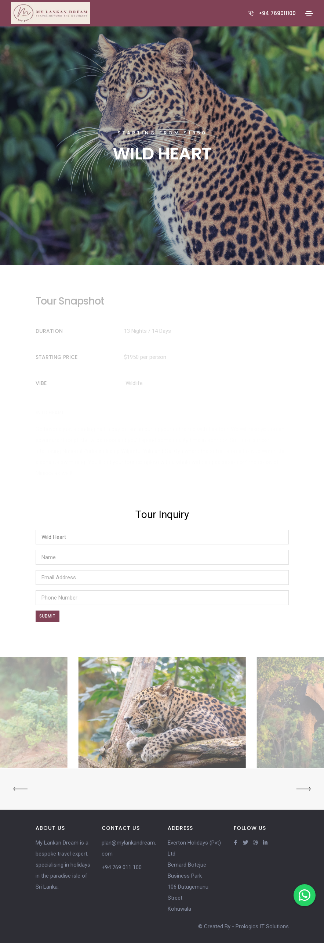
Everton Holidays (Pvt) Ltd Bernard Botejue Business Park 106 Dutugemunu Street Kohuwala (194, 875)
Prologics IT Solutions (262, 926)
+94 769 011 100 (122, 867)
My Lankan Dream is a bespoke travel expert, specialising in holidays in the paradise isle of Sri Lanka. (63, 864)
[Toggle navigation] (309, 13)
